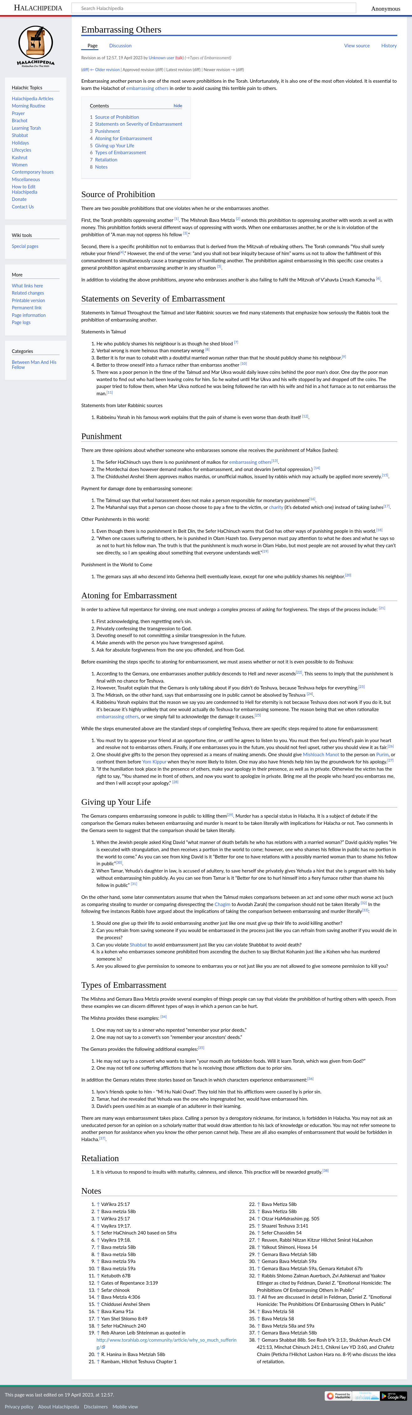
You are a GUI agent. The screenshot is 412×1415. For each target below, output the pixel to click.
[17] (386, 506)
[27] (390, 760)
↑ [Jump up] (98, 1204)
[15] (385, 475)
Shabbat (138, 944)
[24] (310, 694)
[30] (119, 862)
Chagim (222, 904)
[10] (243, 363)
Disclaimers (96, 1406)
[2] (238, 219)
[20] (348, 575)
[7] (236, 342)
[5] (219, 266)
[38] (325, 1170)
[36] (310, 1079)
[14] (317, 468)
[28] (175, 782)
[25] (258, 715)
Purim (382, 754)
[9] (344, 356)
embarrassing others (147, 88)
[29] (230, 815)
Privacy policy (19, 1406)
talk (179, 57)
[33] (365, 910)
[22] (299, 672)
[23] (361, 686)
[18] (379, 530)
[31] (134, 884)
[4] (122, 252)
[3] (185, 233)
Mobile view (125, 1406)
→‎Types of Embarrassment (208, 57)
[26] (391, 746)
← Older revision (105, 69)
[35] (201, 1048)
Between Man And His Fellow (34, 364)
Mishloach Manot (321, 754)
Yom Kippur (154, 761)
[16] (312, 499)
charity (276, 507)
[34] (163, 1016)
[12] (305, 416)
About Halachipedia (58, 1406)
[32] (364, 903)
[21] (382, 608)
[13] (274, 461)
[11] (110, 392)
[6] (378, 278)
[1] (177, 219)
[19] (265, 551)
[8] (207, 349)
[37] (102, 1138)
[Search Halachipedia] (214, 8)
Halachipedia (38, 7)
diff (85, 69)
